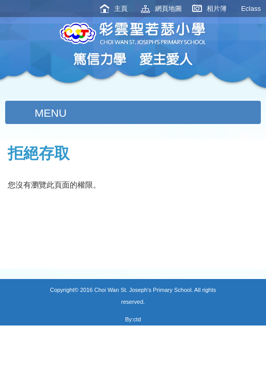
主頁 (121, 8)
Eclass (251, 8)
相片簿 (217, 8)
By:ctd (133, 319)
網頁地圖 (168, 8)
